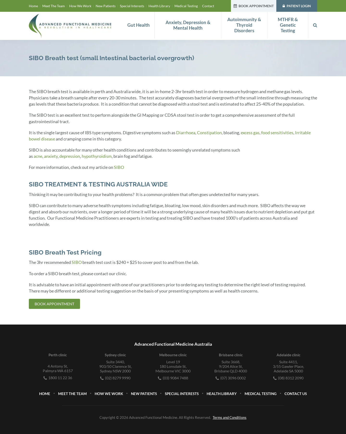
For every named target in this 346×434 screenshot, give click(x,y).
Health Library (159, 6)
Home (33, 6)
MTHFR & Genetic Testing (288, 25)
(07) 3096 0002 (231, 378)
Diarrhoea (185, 132)
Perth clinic (58, 355)
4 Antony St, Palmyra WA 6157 (58, 368)
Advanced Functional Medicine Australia (173, 344)
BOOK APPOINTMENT (254, 6)
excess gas (250, 132)
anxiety (51, 156)
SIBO (119, 167)
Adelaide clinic (288, 355)
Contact (208, 6)
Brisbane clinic (231, 355)
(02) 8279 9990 (115, 378)
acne (38, 156)
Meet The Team (53, 6)
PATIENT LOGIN (297, 6)
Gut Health (138, 25)
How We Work (80, 6)
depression (69, 156)
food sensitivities (277, 132)
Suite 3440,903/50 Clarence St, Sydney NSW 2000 (115, 366)
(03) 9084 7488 (173, 378)
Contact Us (295, 393)
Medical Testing (186, 6)
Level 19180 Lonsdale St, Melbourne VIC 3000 (173, 366)
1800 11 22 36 (57, 377)
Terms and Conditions (230, 417)
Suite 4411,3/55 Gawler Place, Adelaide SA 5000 (288, 366)
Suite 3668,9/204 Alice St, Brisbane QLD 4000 (230, 366)
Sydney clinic (115, 355)
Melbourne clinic (173, 355)
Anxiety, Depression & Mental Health (188, 25)
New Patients (106, 6)
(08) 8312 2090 (288, 378)
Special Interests (132, 6)
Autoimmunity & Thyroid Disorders (244, 25)
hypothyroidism (97, 156)
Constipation (209, 132)
